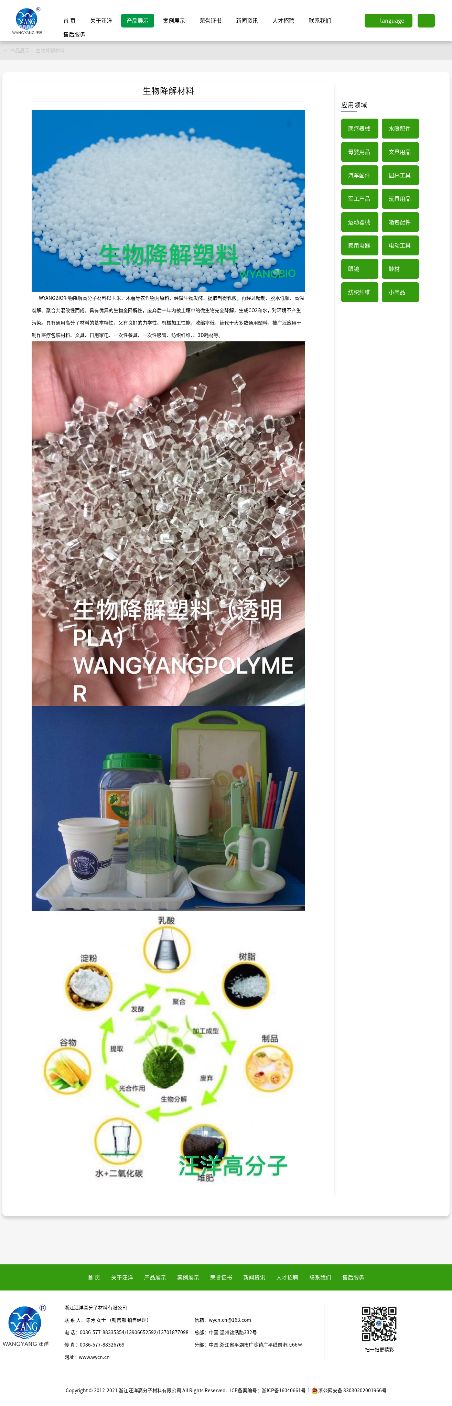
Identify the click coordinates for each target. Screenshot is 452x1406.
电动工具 (400, 245)
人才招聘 (283, 20)
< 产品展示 (17, 50)
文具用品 (400, 152)
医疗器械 (359, 128)
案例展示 (174, 20)
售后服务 (74, 34)
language (392, 20)
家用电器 (359, 245)
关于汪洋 (101, 20)
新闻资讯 (247, 20)
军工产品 (359, 198)
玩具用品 (400, 198)
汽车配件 (359, 175)
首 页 (69, 20)
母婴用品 (359, 152)
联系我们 (320, 20)
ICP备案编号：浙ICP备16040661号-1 (270, 1390)
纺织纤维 (359, 292)
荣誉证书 (211, 20)
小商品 (397, 292)
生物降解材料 (50, 50)
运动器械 (359, 222)
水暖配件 (400, 128)
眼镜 (353, 269)
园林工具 (400, 175)
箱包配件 (400, 222)
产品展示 (138, 20)
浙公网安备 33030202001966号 (349, 1390)
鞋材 (394, 269)
